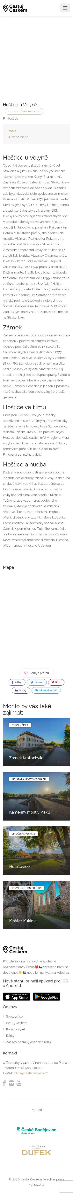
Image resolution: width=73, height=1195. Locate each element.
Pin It (56, 682)
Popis (12, 131)
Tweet (36, 682)
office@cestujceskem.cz (30, 1073)
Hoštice (10, 118)
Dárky (10, 1036)
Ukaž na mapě (18, 137)
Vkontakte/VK (46, 690)
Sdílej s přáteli (36, 672)
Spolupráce (14, 1016)
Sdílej (16, 682)
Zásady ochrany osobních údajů (29, 1042)
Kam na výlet (15, 1029)
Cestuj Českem (16, 1023)
